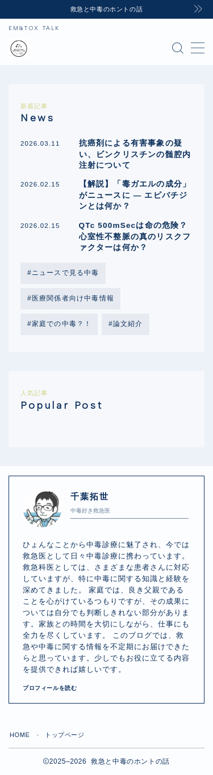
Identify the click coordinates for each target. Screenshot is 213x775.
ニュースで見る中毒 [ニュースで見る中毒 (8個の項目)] (65, 273)
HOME (20, 734)
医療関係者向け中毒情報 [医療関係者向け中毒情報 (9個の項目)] (73, 298)
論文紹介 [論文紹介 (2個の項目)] (128, 324)
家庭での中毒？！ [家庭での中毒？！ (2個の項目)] (62, 324)
